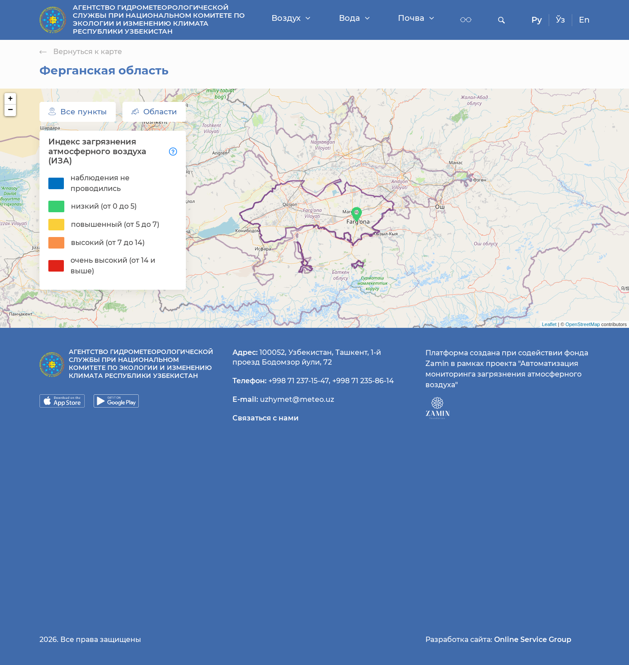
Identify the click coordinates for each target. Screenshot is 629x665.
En (584, 20)
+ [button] (10, 98)
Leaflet (549, 324)
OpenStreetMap (583, 324)
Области (154, 111)
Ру (536, 20)
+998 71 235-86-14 (363, 381)
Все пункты (77, 111)
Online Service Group (532, 639)
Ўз (560, 20)
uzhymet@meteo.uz (297, 399)
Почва (416, 18)
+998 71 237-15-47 (298, 381)
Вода (354, 18)
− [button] (10, 110)
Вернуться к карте (80, 51)
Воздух (291, 18)
